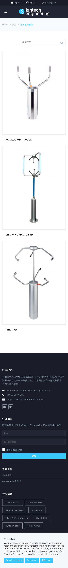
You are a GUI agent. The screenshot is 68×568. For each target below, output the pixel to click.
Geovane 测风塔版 (11, 481)
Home (5, 24)
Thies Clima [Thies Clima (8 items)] (33, 525)
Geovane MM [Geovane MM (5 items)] (35, 502)
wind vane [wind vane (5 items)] (37, 510)
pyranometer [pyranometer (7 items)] (12, 525)
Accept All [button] (32, 560)
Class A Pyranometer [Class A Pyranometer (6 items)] (17, 518)
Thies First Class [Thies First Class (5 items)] (15, 510)
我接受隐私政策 (14, 450)
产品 (14, 24)
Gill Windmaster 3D (19, 234)
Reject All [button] (46, 560)
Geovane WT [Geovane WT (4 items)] (13, 502)
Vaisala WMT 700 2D (18, 139)
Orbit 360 (7, 475)
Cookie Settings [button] (14, 560)
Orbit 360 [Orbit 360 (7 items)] (41, 518)
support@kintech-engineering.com (25, 399)
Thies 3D (11, 329)
